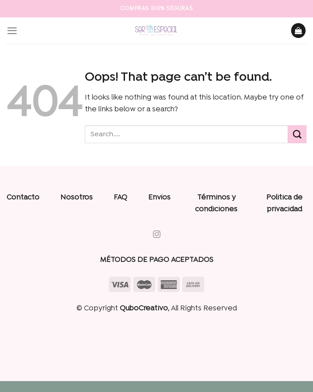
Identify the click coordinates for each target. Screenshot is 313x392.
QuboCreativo (144, 308)
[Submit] (297, 134)
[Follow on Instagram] (156, 234)
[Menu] (12, 31)
